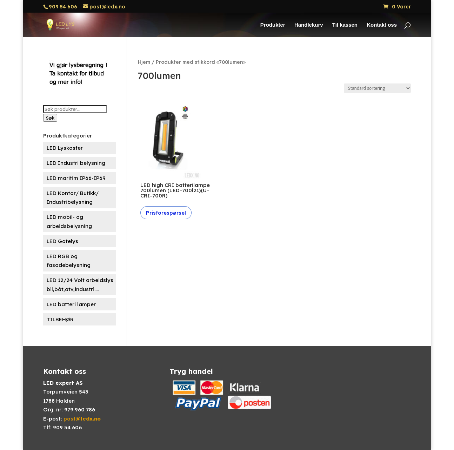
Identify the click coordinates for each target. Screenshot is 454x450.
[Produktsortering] (377, 88)
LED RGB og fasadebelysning (69, 261)
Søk (50, 118)
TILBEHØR (60, 319)
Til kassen (345, 25)
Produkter (272, 25)
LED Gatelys (62, 241)
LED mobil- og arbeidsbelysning (69, 221)
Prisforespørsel (166, 212)
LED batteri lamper (71, 304)
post (82, 418)
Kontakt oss (382, 25)
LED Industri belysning (76, 163)
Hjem (144, 62)
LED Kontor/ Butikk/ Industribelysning (73, 198)
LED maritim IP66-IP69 (76, 178)
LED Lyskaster (65, 148)
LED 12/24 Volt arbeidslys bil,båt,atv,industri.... (80, 285)
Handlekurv (308, 25)
